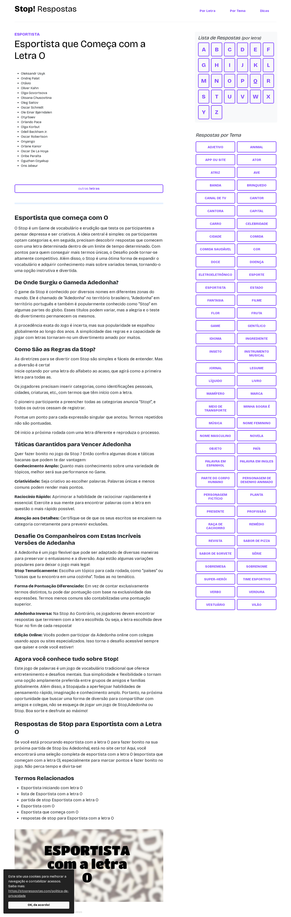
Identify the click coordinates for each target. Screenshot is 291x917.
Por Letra (207, 11)
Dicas (264, 11)
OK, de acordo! (39, 905)
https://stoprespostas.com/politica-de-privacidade (38, 893)
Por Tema (238, 11)
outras (89, 188)
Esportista (27, 34)
